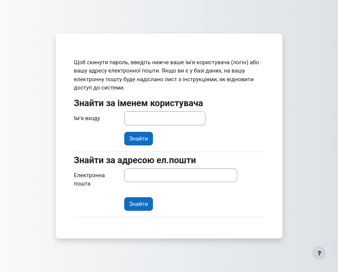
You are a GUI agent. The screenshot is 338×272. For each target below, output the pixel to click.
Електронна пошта (89, 179)
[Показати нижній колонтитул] (319, 253)
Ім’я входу (87, 118)
